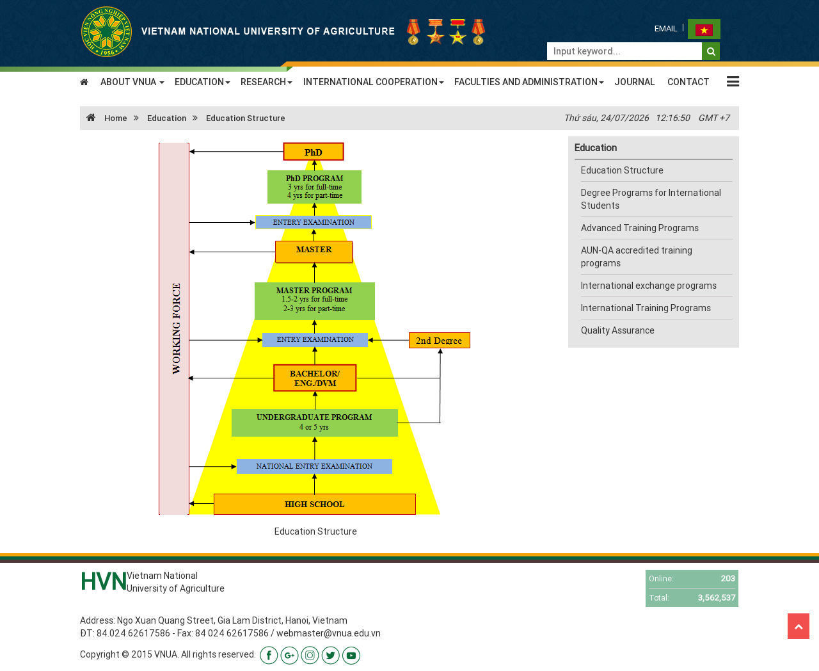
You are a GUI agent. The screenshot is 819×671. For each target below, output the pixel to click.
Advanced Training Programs (640, 228)
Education (166, 118)
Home (103, 118)
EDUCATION (202, 82)
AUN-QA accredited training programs (636, 257)
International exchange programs (649, 285)
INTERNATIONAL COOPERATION (373, 82)
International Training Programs (646, 308)
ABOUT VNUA (132, 82)
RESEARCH (266, 82)
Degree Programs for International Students (651, 199)
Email (666, 28)
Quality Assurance (618, 330)
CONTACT (688, 82)
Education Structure (245, 118)
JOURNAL (634, 82)
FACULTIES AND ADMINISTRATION (529, 82)
